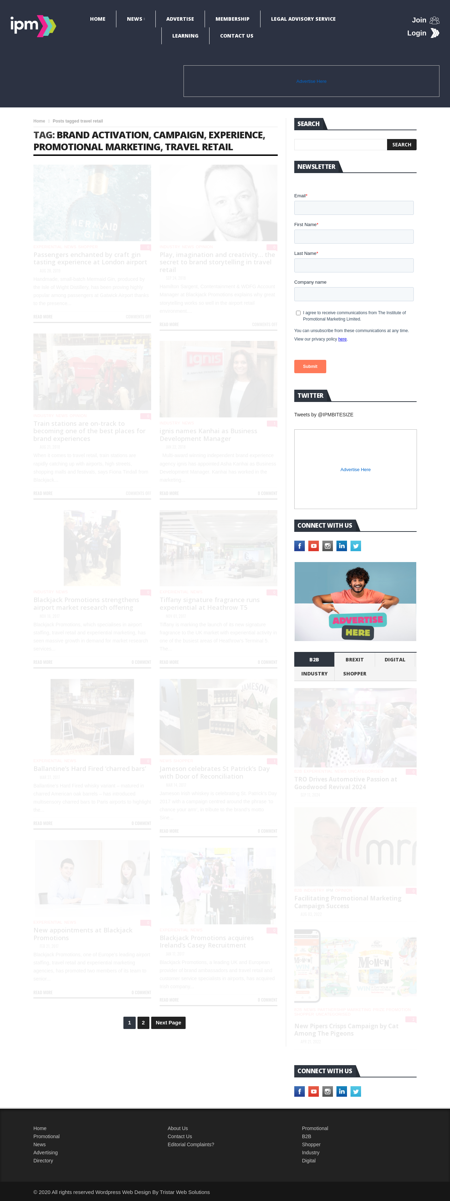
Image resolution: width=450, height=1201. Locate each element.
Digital (395, 659)
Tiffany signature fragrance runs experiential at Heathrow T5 (210, 603)
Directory (43, 1160)
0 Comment (267, 493)
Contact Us (236, 35)
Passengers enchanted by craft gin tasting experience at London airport (90, 258)
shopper (88, 247)
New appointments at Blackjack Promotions (83, 934)
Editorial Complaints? (191, 1144)
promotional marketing (96, 146)
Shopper (311, 1144)
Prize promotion (392, 1010)
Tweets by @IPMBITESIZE (323, 414)
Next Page (168, 1022)
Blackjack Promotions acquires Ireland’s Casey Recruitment (207, 941)
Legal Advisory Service (303, 18)
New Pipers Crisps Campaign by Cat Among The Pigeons (346, 1030)
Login (416, 33)
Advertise (180, 18)
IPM (330, 890)
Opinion (204, 247)
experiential (48, 247)
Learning (185, 35)
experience (235, 134)
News (134, 18)
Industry (311, 1152)
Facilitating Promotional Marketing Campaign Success (347, 902)
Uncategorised (365, 771)
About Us (178, 1128)
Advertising (45, 1152)
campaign (178, 134)
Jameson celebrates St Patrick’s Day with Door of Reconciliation (215, 772)
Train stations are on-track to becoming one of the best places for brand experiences (89, 431)
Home (97, 18)
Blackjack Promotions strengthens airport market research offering (86, 603)
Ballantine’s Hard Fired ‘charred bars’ (89, 768)
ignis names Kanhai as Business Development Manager (208, 435)
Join (419, 20)
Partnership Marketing (344, 1010)
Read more (43, 316)
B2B (306, 1136)
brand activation (103, 134)
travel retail (199, 146)
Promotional (46, 1136)
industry (170, 247)
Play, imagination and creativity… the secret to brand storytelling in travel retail (217, 262)
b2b (314, 659)
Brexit (355, 659)
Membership (233, 18)
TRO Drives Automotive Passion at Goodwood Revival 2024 (345, 783)
